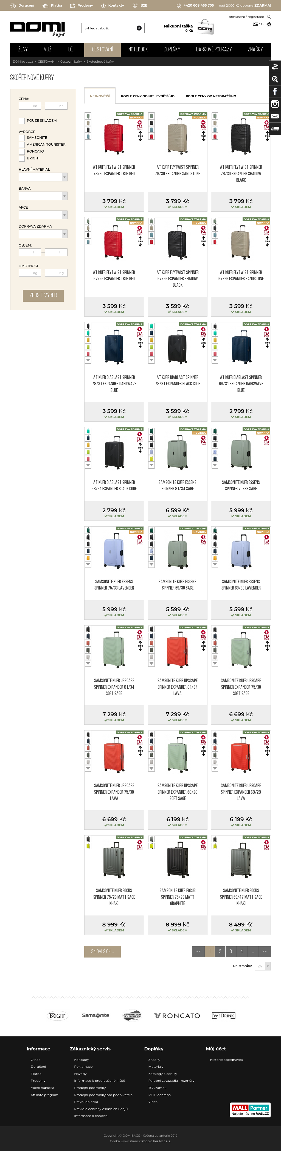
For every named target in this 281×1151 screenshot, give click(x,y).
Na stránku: (242, 966)
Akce (23, 207)
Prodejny (81, 6)
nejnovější (100, 96)
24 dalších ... (102, 951)
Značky (255, 50)
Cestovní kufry (71, 61)
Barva (24, 188)
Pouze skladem (42, 120)
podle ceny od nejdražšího (211, 96)
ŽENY (23, 50)
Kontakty (112, 6)
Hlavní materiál (34, 169)
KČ (255, 24)
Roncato (35, 151)
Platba (52, 6)
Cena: (24, 99)
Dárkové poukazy (214, 50)
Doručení (22, 6)
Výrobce (27, 132)
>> (264, 951)
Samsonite (37, 137)
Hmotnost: (29, 266)
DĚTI (72, 50)
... (252, 951)
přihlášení (237, 17)
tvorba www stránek (140, 1141)
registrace (256, 17)
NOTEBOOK (138, 50)
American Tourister (46, 144)
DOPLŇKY (172, 50)
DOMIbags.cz (23, 61)
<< (198, 951)
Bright (33, 158)
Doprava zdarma (35, 226)
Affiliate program (44, 1095)
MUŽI (48, 50)
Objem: (25, 245)
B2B (139, 6)
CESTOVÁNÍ (102, 50)
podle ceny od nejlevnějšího (148, 96)
